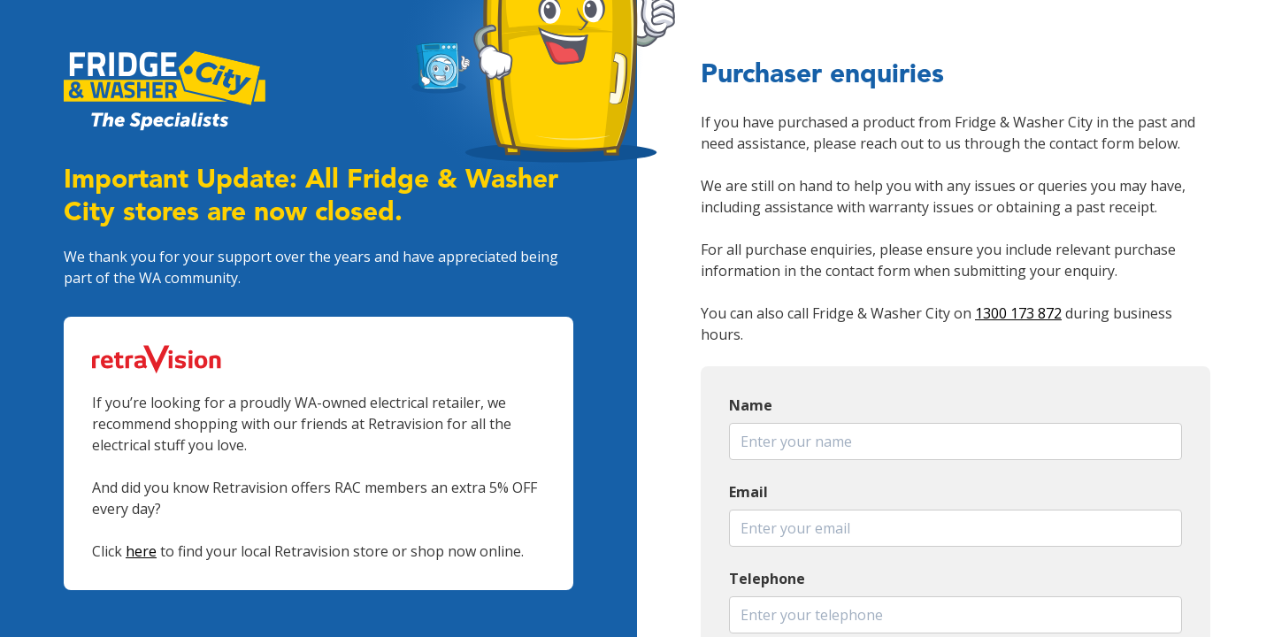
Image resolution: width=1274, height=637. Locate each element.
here (141, 551)
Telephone (767, 578)
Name (750, 405)
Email (748, 492)
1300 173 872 (1018, 313)
